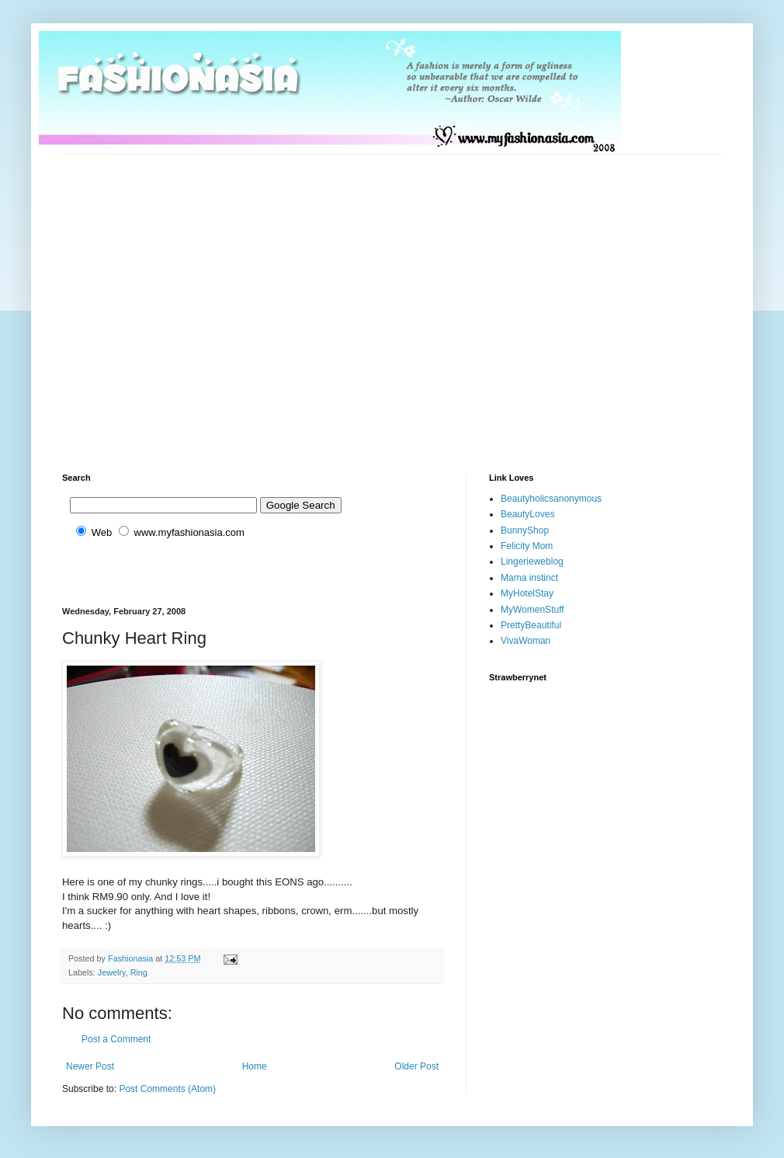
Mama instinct (529, 577)
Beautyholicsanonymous (551, 498)
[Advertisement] (145, 300)
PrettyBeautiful (531, 625)
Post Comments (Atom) (167, 1088)
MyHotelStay (527, 593)
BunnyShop (525, 530)
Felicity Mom (527, 546)
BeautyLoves (527, 514)
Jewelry (112, 972)
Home (254, 1066)
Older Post (416, 1066)
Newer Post (90, 1066)
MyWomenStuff (532, 609)
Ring (138, 972)
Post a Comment (116, 1039)
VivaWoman (525, 640)
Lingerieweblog (532, 561)
